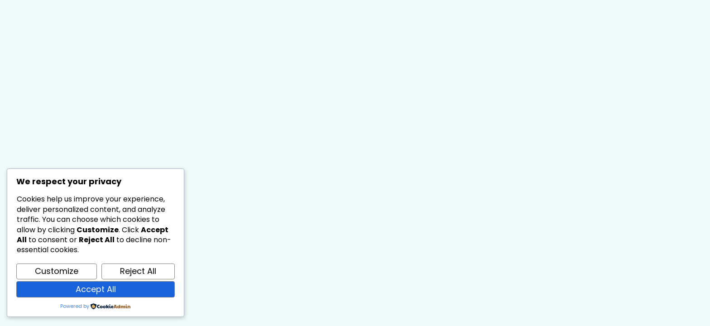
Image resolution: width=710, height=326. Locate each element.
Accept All (96, 289)
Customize (56, 271)
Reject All (138, 271)
